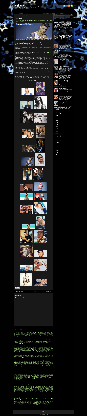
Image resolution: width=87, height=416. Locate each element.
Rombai (26, 391)
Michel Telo (44, 377)
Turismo (27, 401)
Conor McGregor (26, 347)
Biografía (49, 339)
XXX (14, 404)
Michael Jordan (34, 377)
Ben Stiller (43, 339)
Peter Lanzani (49, 385)
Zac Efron (34, 404)
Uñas (39, 401)
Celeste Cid (25, 343)
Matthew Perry (24, 376)
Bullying (20, 341)
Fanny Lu (33, 355)
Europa (37, 353)
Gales (34, 357)
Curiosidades (33, 348)
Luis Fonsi (31, 372)
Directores (44, 350)
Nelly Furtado (49, 379)
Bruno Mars (16, 341)
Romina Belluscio (30, 391)
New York (15, 380)
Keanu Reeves (44, 367)
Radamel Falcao (46, 387)
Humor (41, 362)
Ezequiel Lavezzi (50, 353)
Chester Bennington (23, 345)
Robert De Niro (28, 390)
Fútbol (32, 357)
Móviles (46, 378)
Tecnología (49, 397)
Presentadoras (21, 387)
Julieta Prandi (37, 366)
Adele (45, 332)
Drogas (18, 351)
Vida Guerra (45, 402)
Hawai (15, 361)
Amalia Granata (25, 334)
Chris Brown (36, 345)
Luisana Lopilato (39, 372)
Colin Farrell (37, 346)
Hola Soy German (50, 361)
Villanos (51, 402)
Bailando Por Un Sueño (31, 338)
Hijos (29, 361)
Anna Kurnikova (39, 335)
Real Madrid (40, 388)
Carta (38, 342)
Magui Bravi (18, 373)
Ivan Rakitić (40, 363)
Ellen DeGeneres (48, 351)
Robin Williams (42, 390)
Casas (43, 342)
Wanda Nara (39, 403)
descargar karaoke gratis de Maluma (26, 43)
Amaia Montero (20, 334)
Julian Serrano (32, 366)
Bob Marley (19, 340)
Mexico (46, 376)
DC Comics (42, 349)
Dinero (42, 350)
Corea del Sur (31, 347)
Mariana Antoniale (42, 374)
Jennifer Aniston (39, 364)
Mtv (47, 378)
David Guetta (38, 349)
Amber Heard (30, 334)
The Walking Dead (37, 398)
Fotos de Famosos (19, 5)
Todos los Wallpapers (35, 400)
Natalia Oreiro (40, 379)
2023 (56, 120)
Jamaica (17, 364)
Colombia (28, 15)
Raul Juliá (36, 388)
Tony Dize (15, 401)
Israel (35, 363)
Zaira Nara (37, 404)
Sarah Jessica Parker (36, 392)
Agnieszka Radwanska (50, 332)
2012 (56, 150)
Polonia (42, 386)
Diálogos (27, 350)
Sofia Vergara (40, 394)
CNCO (34, 346)
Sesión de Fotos (39, 393)
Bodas (22, 340)
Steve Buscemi (36, 396)
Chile (27, 345)
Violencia (17, 403)
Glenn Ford (37, 359)
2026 (56, 115)
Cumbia (29, 348)
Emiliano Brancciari (19, 352)
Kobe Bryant (27, 368)
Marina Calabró (19, 375)
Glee (35, 359)
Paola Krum (16, 384)
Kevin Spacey (49, 367)
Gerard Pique (19, 359)
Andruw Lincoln (16, 335)
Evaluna (40, 353)
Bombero (24, 340)
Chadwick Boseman (30, 343)
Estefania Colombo (30, 353)
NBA (45, 379)
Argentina (19, 336)
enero (57, 142)
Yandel (21, 404)
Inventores (26, 363)
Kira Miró (19, 368)
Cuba (26, 348)
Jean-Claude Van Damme (33, 364)
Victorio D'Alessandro (40, 402)
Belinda (35, 339)
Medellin (28, 376)
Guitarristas (25, 360)
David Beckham (30, 349)
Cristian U (51, 347)
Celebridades (24, 15)
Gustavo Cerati (29, 360)
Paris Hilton (31, 384)
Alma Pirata (16, 334)
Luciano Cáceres (16, 372)
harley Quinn (43, 360)
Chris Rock (39, 345)
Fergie (49, 355)
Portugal (49, 386)
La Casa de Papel (50, 368)
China (29, 345)
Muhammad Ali (50, 378)
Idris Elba (48, 362)
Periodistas (33, 385)
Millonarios (22, 378)
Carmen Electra (29, 342)
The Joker (33, 398)
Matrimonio (16, 376)
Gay (48, 357)
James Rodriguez (21, 364)
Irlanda (33, 363)
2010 (56, 154)
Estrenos (34, 353)
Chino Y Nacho (32, 345)
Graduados (43, 359)
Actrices (38, 332)
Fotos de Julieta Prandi (63, 44)
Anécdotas (20, 335)
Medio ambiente (32, 376)
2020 (23, 332)
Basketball (22, 339)
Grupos (51, 359)
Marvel (46, 375)
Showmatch (16, 394)
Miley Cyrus (51, 377)
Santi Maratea (31, 392)
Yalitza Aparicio (18, 404)
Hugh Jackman (29, 362)
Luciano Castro (21, 372)
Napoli (28, 379)
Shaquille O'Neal (50, 393)
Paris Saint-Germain (36, 384)
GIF (27, 359)
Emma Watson (39, 352)
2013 (16, 332)
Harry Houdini (47, 360)
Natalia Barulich (35, 379)
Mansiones (36, 373)
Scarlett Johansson (42, 392)
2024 (27, 332)
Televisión (15, 398)
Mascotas (48, 375)
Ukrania (37, 401)
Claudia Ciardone (24, 346)
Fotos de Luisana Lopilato (64, 74)
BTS (18, 341)
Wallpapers (35, 403)
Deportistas (21, 350)
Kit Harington (23, 368)
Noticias (26, 382)
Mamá (28, 373)
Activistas (31, 332)
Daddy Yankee (41, 348)
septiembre (58, 140)
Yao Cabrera (27, 404)
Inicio (16, 11)
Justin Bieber (46, 366)
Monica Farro (42, 378)
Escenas (23, 353)
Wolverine (47, 403)
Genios (50, 357)
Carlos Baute (16, 342)
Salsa (17, 392)
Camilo (41, 341)
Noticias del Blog (31, 382)
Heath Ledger (19, 361)
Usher (52, 401)
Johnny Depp (51, 365)
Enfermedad (46, 352)
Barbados (15, 339)
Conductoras (16, 347)
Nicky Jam (26, 380)
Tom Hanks (44, 400)
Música (17, 379)
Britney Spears (50, 340)
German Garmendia (24, 359)
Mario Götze (23, 375)
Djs (49, 350)
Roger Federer (20, 391)
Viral (22, 403)
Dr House (15, 351)
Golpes (40, 359)
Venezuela (24, 402)
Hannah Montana (38, 360)
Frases (28, 357)
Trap (23, 401)
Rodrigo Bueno (49, 390)
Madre (46, 372)
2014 (56, 147)
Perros (36, 385)
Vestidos (28, 402)
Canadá (43, 341)
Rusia (41, 391)
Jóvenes (23, 366)
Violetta (20, 403)
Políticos (39, 386)
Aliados (49, 333)
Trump (25, 401)
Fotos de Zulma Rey (62, 95)
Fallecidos (21, 355)
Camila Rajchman (37, 341)
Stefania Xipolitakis (30, 396)
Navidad (44, 379)
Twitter (34, 401)
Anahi (47, 334)
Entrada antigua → (49, 291)
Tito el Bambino (42, 398)
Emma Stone (35, 352)
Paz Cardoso (25, 385)
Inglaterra (16, 363)
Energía (43, 352)
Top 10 (18, 401)
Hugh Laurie (34, 362)
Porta (46, 386)
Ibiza (46, 362)
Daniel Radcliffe (50, 348)
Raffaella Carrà (16, 388)
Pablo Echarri (30, 383)
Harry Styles (51, 360)
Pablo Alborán (26, 383)
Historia (39, 361)
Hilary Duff (32, 361)
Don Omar (51, 350)
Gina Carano (32, 359)
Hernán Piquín (23, 361)
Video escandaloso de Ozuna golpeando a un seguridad (64, 81)
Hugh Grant (25, 362)
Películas (30, 385)
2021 (56, 124)
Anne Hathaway (48, 335)
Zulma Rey (46, 404)
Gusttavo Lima (33, 360)
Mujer (15, 379)
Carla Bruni (51, 341)
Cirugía (19, 346)
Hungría (43, 362)
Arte (30, 336)
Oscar (20, 383)
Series (35, 393)
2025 (29, 332)
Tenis (18, 398)
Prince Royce (26, 387)
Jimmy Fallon (38, 365)
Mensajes (43, 376)
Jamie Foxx (25, 364)
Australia (49, 336)
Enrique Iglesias (50, 352)
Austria (52, 336)
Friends (30, 357)
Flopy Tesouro (28, 356)
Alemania (26, 333)
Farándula (39, 355)
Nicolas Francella (34, 380)
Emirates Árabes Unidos (29, 352)
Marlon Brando (32, 375)
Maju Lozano (22, 373)
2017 (20, 332)
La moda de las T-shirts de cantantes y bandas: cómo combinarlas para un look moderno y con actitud (65, 103)
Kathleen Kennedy (29, 367)
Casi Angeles (46, 342)
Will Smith (42, 403)
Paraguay (22, 384)
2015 (18, 332)
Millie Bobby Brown (17, 378)
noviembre (58, 136)
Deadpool (45, 349)
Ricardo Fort (48, 389)
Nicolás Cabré (30, 380)
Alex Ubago (30, 333)
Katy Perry (38, 367)
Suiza (25, 397)
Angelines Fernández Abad (30, 335)
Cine (50, 345)
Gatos (46, 357)
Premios (52, 386)
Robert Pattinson (37, 390)
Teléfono (52, 397)
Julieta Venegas (42, 366)
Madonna (43, 372)
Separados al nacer (17, 393)
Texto (22, 398)
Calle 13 (23, 341)
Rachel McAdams (41, 387)
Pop (44, 386)
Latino (35, 369)
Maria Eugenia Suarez (36, 374)
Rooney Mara (35, 391)
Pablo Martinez (38, 383)
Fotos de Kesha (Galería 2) (64, 59)
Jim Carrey (26, 365)
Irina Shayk (30, 363)
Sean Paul (46, 392)
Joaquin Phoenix (42, 365)
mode (30, 378)
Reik (19, 389)
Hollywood (16, 362)
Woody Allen (51, 403)
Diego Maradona (38, 350)
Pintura (29, 386)
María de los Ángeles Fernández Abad (21, 374)
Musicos (20, 379)
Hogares (46, 361)
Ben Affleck (40, 339)
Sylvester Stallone (28, 397)
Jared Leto (28, 364)
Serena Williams (22, 393)
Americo (34, 334)
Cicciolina (47, 345)
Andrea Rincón (51, 334)
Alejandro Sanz (23, 333)
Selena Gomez (51, 392)
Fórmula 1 (19, 357)
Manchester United (32, 373)
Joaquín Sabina (47, 365)
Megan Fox (36, 376)
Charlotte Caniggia (50, 343)
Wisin (45, 403)
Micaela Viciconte (19, 377)
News (18, 380)
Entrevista (15, 353)
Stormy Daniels (40, 396)
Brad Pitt (32, 340)
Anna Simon (44, 335)
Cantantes (19, 15)
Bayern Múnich (29, 339)
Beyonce (47, 339)
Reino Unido (22, 389)
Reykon (41, 389)
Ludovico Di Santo (27, 372)
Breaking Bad (42, 340)
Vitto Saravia (30, 403)
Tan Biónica (35, 397)
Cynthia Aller (37, 348)
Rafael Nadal (51, 387)
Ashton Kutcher (37, 336)
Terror (20, 398)
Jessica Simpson (20, 365)
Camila (33, 341)
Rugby (39, 391)
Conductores (21, 347)
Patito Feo (40, 384)
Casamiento (40, 342)
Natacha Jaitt (31, 379)
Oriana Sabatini (16, 383)
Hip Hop (36, 361)
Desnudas (24, 350)
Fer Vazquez (46, 355)
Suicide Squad (22, 397)
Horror (20, 362)
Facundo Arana (16, 355)
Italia (37, 363)
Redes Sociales (44, 388)
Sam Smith (21, 392)
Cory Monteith (39, 347)
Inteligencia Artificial (21, 363)
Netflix (52, 379)
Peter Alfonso (40, 385)
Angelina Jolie (24, 335)
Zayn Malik (40, 404)
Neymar (20, 380)
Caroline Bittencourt (34, 342)
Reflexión (49, 388)
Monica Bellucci (37, 378)
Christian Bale (43, 345)
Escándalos (20, 353)
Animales (35, 335)
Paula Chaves (51, 384)
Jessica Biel (51, 364)
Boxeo (30, 340)
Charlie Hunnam (39, 343)
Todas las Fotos (46, 15)
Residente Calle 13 (37, 389)
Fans (36, 355)
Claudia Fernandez (30, 346)
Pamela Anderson (43, 383)
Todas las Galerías (25, 400)
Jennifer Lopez (44, 364)
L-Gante (47, 368)
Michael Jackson (29, 377)
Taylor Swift (43, 397)
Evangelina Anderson (44, 353)
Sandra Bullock (26, 392)
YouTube (31, 404)
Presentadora (16, 387)
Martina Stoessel (42, 375)
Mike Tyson (47, 377)
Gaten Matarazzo (43, 357)
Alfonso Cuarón (46, 333)
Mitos (25, 378)
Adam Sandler (42, 332)
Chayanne (15, 345)
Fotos (35, 15)
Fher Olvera (18, 356)
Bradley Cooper (36, 340)
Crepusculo (43, 347)
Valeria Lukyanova (17, 402)
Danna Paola (21, 349)
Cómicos (52, 346)
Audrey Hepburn (45, 336)
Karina (17, 367)
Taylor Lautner (40, 397)
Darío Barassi (25, 349)
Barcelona (18, 339)
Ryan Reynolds (48, 391)
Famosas (25, 355)
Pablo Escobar (34, 383)
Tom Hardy (47, 400)
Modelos (33, 378)
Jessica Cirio (16, 365)
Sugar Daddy (18, 397)
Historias (42, 361)
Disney (47, 350)
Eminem (24, 352)
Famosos (31, 15)
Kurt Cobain (43, 368)
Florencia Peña (32, 356)
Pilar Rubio (25, 386)
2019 (56, 128)
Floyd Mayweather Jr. (46, 356)
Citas (20, 346)
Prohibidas (29, 387)
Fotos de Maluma (19, 18)
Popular (56, 17)
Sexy (44, 393)
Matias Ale (51, 375)
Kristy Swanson (36, 368)
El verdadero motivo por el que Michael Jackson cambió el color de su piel (65, 51)
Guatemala (16, 360)
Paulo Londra (21, 385)
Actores (34, 332)
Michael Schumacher (39, 377)
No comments (21, 21)
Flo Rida (25, 356)
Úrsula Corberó (42, 401)
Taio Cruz (32, 397)
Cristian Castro (47, 347)
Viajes (30, 402)
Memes (40, 376)
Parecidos (25, 384)
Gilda (29, 359)
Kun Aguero (40, 368)
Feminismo (42, 355)
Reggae (52, 388)
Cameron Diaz (30, 341)
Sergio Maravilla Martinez (30, 393)
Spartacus (20, 396)
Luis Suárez (35, 372)
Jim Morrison (29, 365)
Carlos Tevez (20, 342)
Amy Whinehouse (39, 334)
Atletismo (41, 336)
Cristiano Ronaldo (17, 348)
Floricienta (41, 356)
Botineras (27, 340)
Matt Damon (20, 376)
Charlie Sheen (44, 343)
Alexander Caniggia (35, 333)
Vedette (21, 402)
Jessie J (23, 365)
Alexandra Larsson (41, 333)
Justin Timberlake (50, 366)
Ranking (26, 388)
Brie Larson (46, 340)
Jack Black (46, 363)
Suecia (50, 396)
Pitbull (31, 386)
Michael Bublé (24, 377)
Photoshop (22, 386)
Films (22, 356)
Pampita (51, 383)
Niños (47, 380)
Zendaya (44, 404)
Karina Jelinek (21, 367)
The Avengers (27, 398)
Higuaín (27, 361)
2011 (56, 152)
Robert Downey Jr (32, 390)
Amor (36, 334)
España (26, 353)
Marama (40, 373)
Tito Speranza (47, 398)
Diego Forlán (33, 350)
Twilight (31, 401)
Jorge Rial (20, 366)
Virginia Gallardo (25, 403)
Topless (21, 401)
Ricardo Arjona (44, 389)
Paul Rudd (43, 384)
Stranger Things (46, 396)
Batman (25, 339)
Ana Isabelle (44, 334)
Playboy (34, 386)
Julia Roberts (28, 366)
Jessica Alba (48, 364)
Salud (19, 392)
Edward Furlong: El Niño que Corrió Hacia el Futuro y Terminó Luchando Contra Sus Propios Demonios (65, 36)
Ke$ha (41, 367)
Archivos (67, 17)
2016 (56, 133)
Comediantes (48, 346)
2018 (22, 332)
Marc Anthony (43, 373)
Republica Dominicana (30, 389)
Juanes (25, 366)
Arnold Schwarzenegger (26, 336)
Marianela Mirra (47, 374)
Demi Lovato (48, 349)
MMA (26, 378)
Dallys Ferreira (46, 348)
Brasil (39, 340)
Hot (22, 362)
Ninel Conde (44, 380)
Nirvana (49, 380)
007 (14, 332)
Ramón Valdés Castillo (22, 388)
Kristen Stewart (31, 368)
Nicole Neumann (39, 380)
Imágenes (51, 362)
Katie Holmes (34, 367)
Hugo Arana (37, 362)
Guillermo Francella (20, 360)
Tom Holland (51, 400)
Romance (23, 391)
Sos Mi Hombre (16, 396)
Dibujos (30, 350)
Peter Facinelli (44, 385)
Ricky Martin (19, 390)
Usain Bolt (49, 401)
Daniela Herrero (16, 349)
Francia (25, 357)
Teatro (46, 397)
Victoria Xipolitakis (34, 402)
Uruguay (46, 401)
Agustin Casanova (17, 333)
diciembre (58, 135)
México (49, 376)
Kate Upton (24, 367)
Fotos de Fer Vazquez (63, 88)
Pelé (27, 385)
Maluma (37, 15)
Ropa (37, 391)
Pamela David (48, 383)
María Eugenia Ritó (30, 374)
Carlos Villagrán (24, 342)
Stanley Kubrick (24, 396)
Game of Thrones (38, 357)
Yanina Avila (24, 404)
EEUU (25, 351)
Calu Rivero (26, 341)
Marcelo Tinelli (48, 373)
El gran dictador (34, 351)
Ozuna (22, 383)
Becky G (33, 339)
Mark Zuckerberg (27, 375)
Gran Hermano (47, 359)
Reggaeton (41, 15)
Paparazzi (19, 384)
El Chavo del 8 (29, 351)
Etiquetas (61, 17)
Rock (45, 390)
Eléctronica (44, 351)
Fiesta (21, 356)
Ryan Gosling (44, 391)
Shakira (46, 393)
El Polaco (37, 351)
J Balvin (43, 363)
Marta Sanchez (37, 375)
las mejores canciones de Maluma (27, 42)
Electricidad (41, 351)
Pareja (28, 384)
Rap (28, 388)
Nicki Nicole (23, 380)
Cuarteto (24, 348)
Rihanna (24, 390)
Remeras (26, 389)
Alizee (52, 333)
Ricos (22, 390)
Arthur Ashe (33, 336)
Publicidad (32, 387)
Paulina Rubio (16, 385)
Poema (37, 386)
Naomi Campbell (24, 379)
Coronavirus (34, 347)
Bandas (48, 338)
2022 (25, 332)
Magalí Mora (49, 372)
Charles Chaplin (35, 343)
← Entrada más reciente (19, 291)
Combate (44, 346)
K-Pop (15, 367)
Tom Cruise (41, 400)
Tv (29, 401)
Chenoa (18, 345)
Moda (28, 378)
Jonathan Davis (16, 366)
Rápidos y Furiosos (32, 388)
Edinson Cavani (21, 351)
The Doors (30, 398)
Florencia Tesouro (37, 356)
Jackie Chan (49, 363)
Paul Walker (47, 384)
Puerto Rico (37, 387)
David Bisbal (34, 349)
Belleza (37, 339)
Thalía (24, 398)
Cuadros (22, 348)
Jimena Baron (34, 365)
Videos (48, 402)
